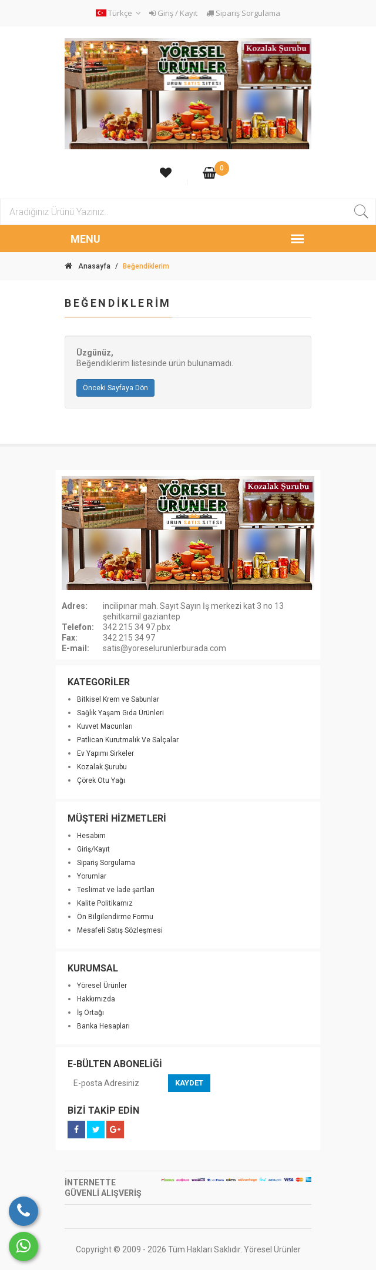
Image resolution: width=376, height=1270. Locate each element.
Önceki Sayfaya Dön (115, 388)
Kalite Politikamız (105, 903)
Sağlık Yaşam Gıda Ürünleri (120, 713)
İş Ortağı (90, 1012)
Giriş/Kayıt (93, 849)
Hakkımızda (96, 999)
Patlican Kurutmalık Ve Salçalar (128, 740)
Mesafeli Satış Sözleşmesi (120, 930)
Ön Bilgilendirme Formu (115, 917)
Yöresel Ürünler (102, 985)
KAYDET (189, 1082)
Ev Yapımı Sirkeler (105, 753)
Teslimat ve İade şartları (116, 890)
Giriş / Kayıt (173, 13)
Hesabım (91, 836)
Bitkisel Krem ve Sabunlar (118, 699)
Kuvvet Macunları (105, 726)
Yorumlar (91, 876)
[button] (120, 13)
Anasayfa (87, 266)
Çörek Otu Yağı (101, 780)
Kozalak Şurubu (102, 767)
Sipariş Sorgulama (243, 13)
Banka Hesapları (103, 1026)
